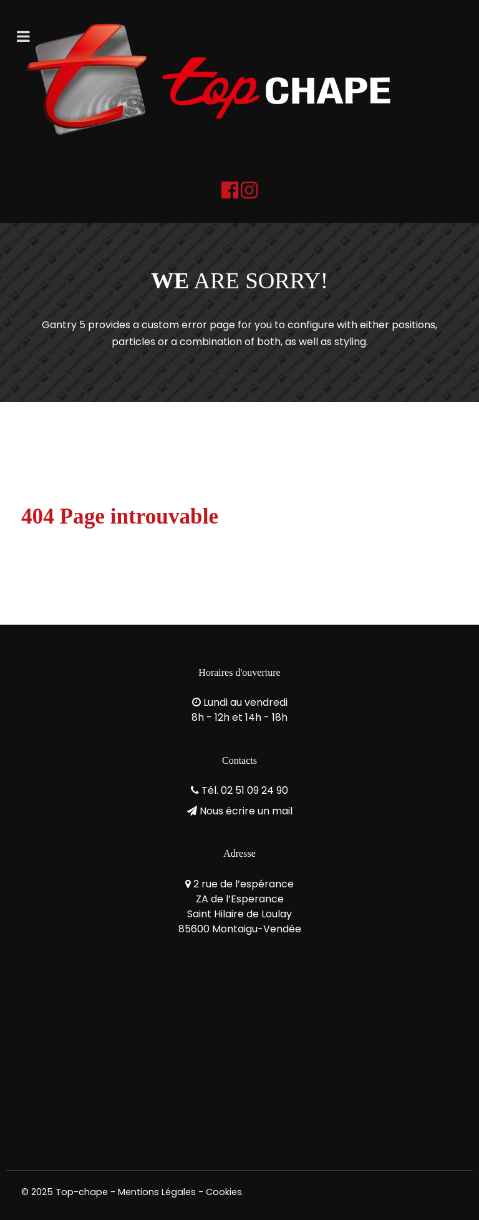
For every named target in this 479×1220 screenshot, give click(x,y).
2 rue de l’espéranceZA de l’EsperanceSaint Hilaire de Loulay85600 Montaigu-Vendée (239, 906)
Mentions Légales (157, 1192)
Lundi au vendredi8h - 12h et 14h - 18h (239, 710)
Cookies (224, 1192)
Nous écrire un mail (246, 811)
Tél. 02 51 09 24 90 (244, 790)
